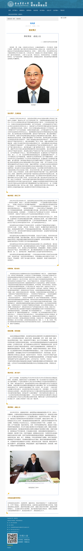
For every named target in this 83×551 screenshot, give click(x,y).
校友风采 (36, 10)
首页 (9, 10)
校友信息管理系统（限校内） (15, 14)
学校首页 (9, 547)
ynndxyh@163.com (14, 531)
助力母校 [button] (42, 10)
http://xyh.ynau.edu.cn (15, 529)
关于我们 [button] (15, 10)
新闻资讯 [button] (22, 10)
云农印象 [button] (55, 10)
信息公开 (49, 10)
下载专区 (62, 10)
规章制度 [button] (29, 10)
